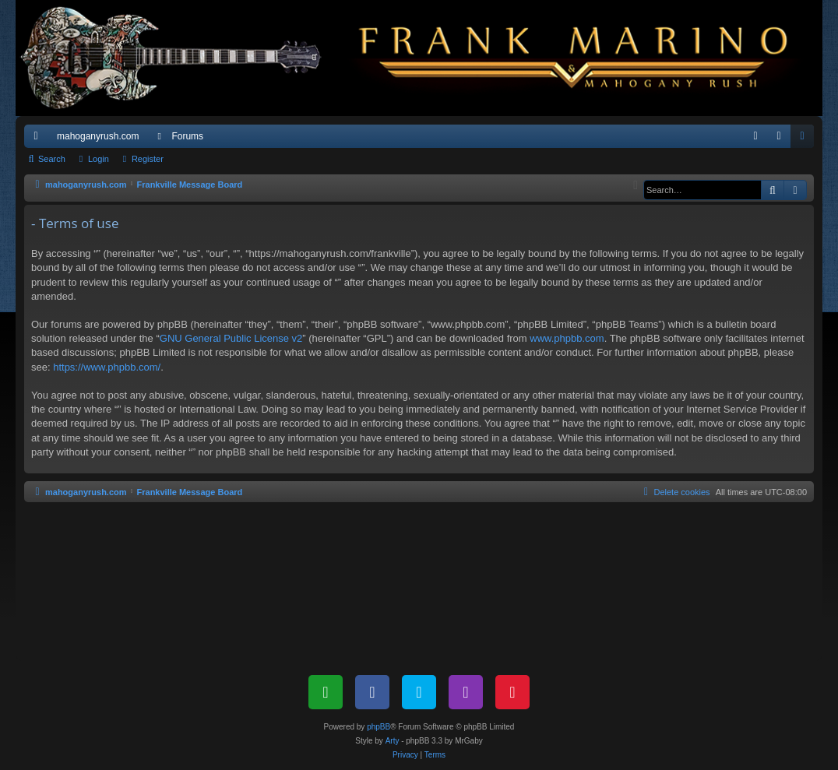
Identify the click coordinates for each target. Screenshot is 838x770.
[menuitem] (755, 136)
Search (51, 158)
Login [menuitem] (782, 139)
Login (98, 158)
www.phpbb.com (567, 338)
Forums (187, 136)
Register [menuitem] (806, 139)
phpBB (378, 727)
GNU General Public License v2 (231, 338)
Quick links (39, 139)
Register (148, 158)
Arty (393, 741)
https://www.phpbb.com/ (106, 367)
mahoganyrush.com (98, 136)
